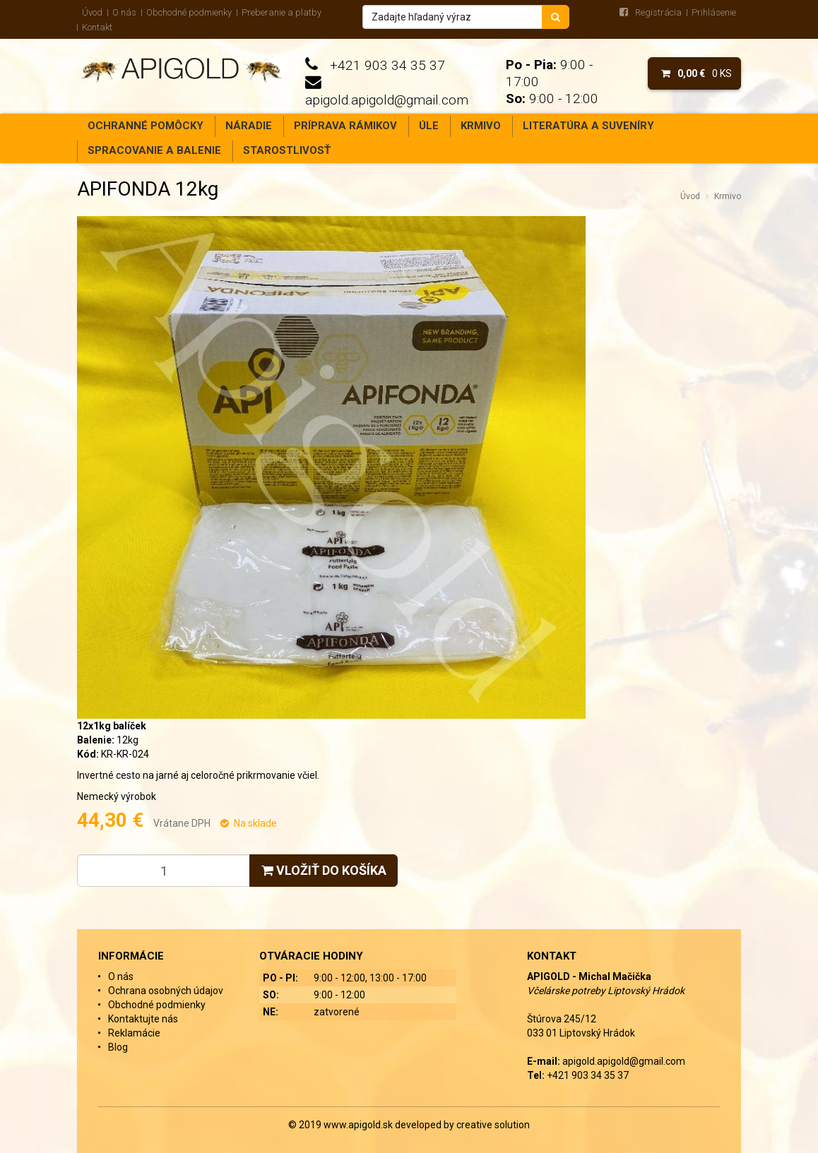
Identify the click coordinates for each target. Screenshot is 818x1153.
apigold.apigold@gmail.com (386, 100)
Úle (429, 125)
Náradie (248, 125)
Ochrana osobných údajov (165, 990)
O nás (124, 12)
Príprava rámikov (345, 125)
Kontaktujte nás (143, 1018)
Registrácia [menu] (658, 12)
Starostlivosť (287, 150)
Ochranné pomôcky (145, 125)
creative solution (493, 1124)
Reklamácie (134, 1033)
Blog (118, 1047)
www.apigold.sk (359, 1124)
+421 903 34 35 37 (387, 65)
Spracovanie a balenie (154, 150)
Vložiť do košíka (323, 870)
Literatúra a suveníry (588, 125)
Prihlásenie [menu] (714, 12)
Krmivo (481, 125)
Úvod (92, 12)
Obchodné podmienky (189, 12)
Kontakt (97, 27)
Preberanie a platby (281, 12)
